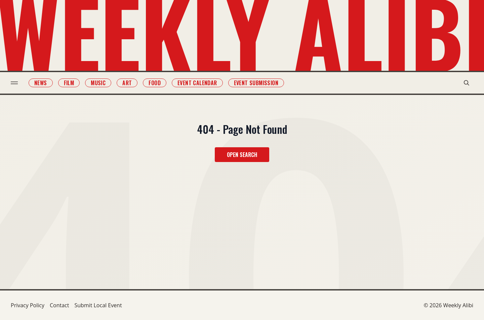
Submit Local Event (98, 305)
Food (155, 83)
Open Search (242, 155)
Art (127, 83)
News (40, 83)
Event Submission (256, 83)
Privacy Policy (27, 305)
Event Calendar (197, 83)
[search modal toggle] (466, 82)
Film (69, 83)
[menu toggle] (14, 83)
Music (98, 83)
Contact (59, 305)
